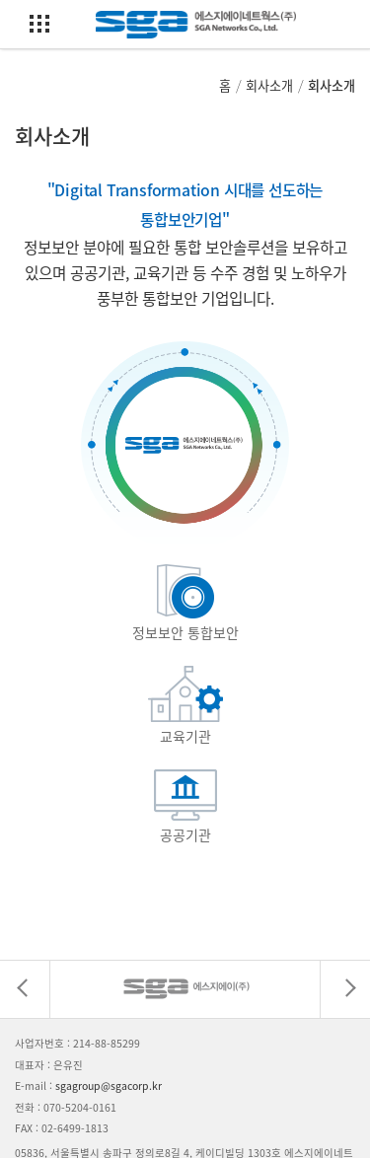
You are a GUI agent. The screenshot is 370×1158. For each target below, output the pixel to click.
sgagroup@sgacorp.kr (108, 1085)
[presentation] (25, 989)
